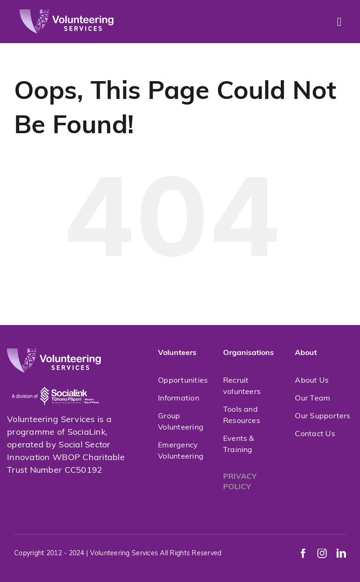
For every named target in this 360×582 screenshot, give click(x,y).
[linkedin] (341, 553)
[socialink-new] (55, 376)
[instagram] (322, 553)
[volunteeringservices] (66, 13)
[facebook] (303, 553)
